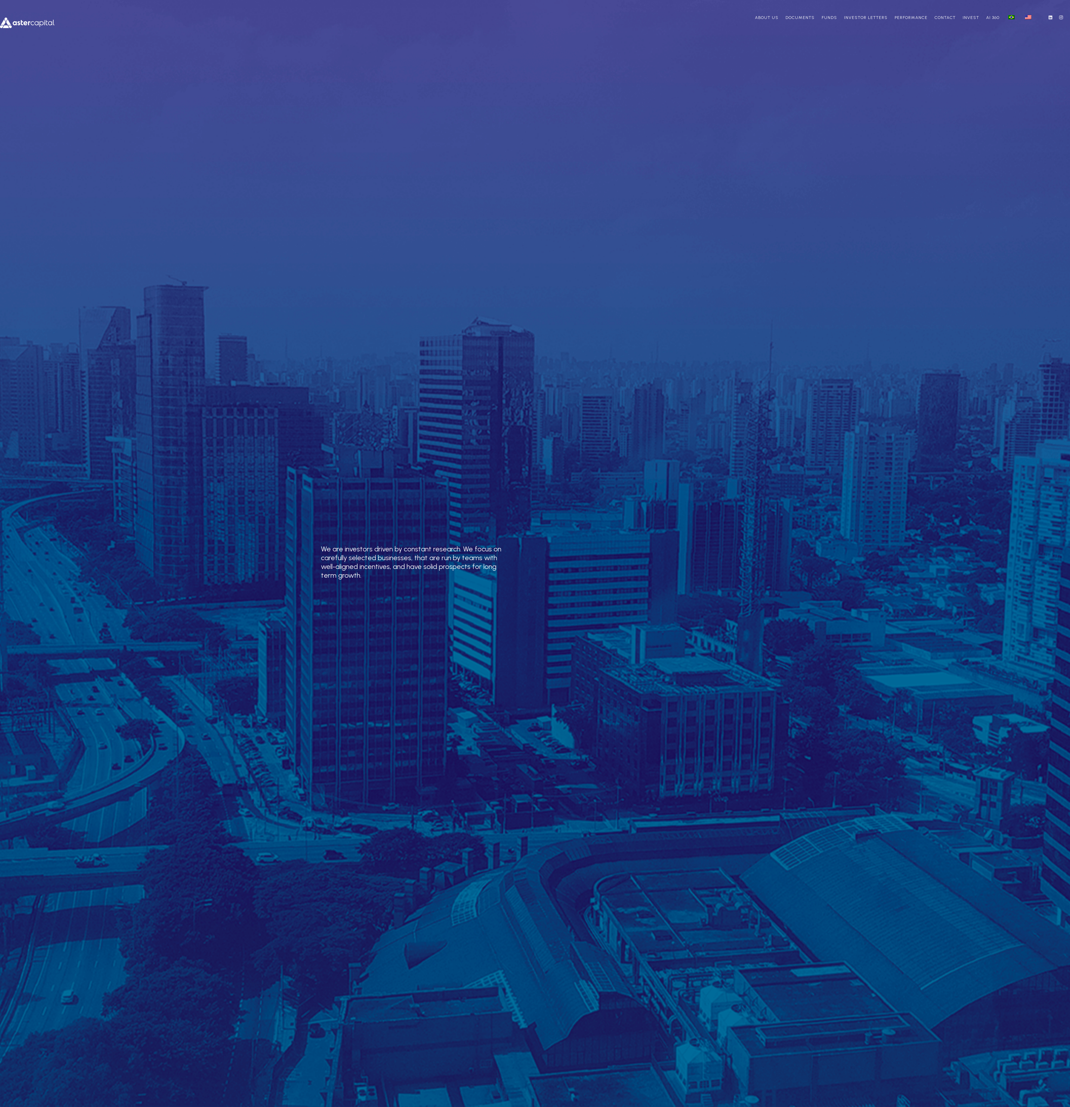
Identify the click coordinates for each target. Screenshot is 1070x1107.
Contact (945, 17)
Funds (829, 17)
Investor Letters (866, 17)
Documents (800, 17)
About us (766, 17)
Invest (971, 17)
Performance (911, 17)
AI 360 (992, 17)
